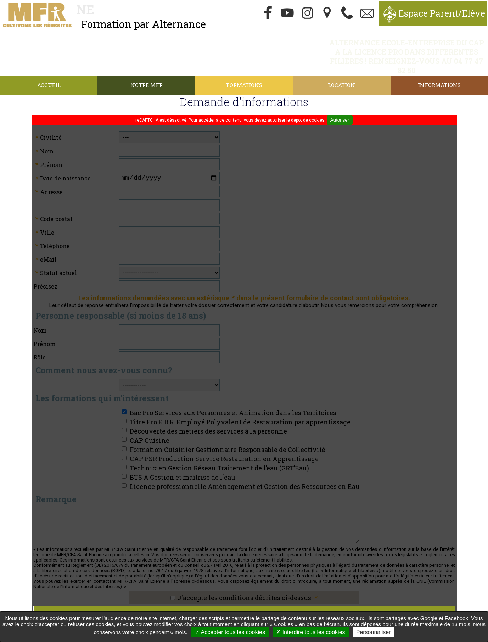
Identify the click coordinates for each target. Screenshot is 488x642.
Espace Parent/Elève (441, 13)
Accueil (49, 57)
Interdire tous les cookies (310, 632)
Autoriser (339, 92)
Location (341, 57)
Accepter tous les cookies (230, 632)
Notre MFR (146, 57)
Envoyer (244, 587)
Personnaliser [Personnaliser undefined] (373, 632)
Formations (244, 57)
